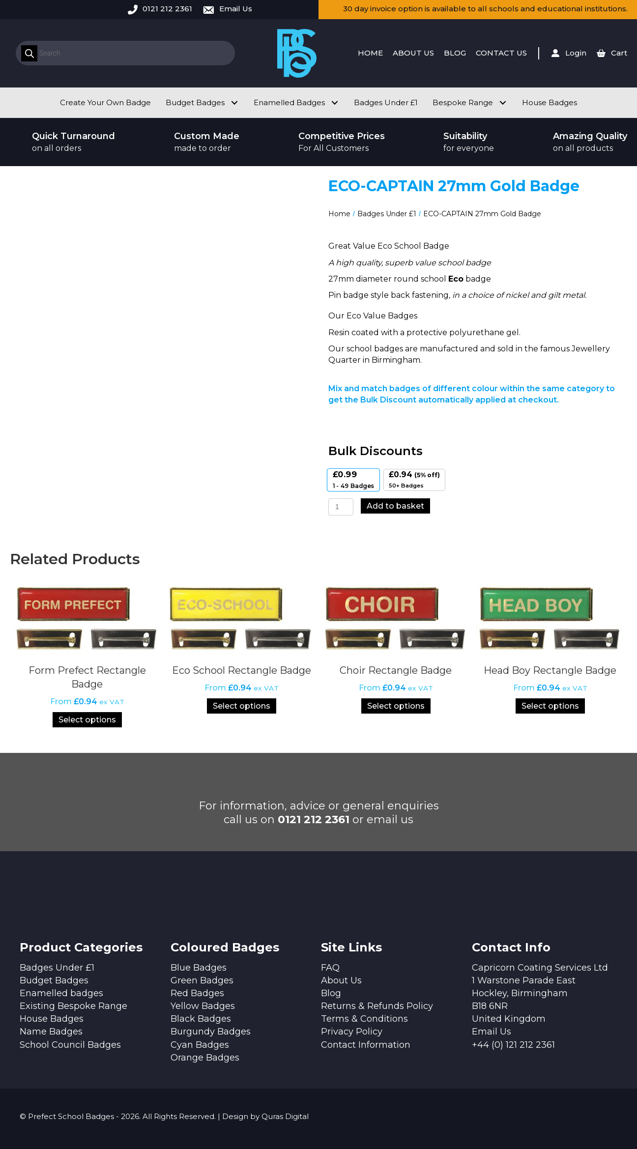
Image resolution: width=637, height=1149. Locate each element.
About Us (341, 980)
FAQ (330, 967)
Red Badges (197, 993)
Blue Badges (199, 967)
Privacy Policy (351, 1031)
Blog (331, 993)
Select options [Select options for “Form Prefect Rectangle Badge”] (87, 719)
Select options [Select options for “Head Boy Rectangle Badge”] (550, 706)
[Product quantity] (340, 507)
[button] (234, 102)
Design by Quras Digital (265, 1116)
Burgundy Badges (211, 1031)
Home (339, 213)
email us (390, 819)
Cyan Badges (200, 1044)
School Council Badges (70, 1044)
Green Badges (202, 980)
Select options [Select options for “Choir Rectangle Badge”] (396, 706)
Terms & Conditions (364, 1018)
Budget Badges (54, 980)
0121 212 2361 (167, 8)
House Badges (52, 1018)
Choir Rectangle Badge (396, 670)
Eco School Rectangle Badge (241, 670)
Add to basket (395, 506)
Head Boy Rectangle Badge (550, 670)
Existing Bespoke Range (73, 1006)
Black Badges (201, 1018)
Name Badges (51, 1031)
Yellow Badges (203, 1006)
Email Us (235, 8)
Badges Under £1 (386, 213)
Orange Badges (205, 1057)
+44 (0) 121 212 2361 (513, 1044)
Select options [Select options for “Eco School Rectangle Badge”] (241, 706)
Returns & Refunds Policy (377, 1006)
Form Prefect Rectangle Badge (87, 677)
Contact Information (365, 1044)
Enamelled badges (61, 993)
